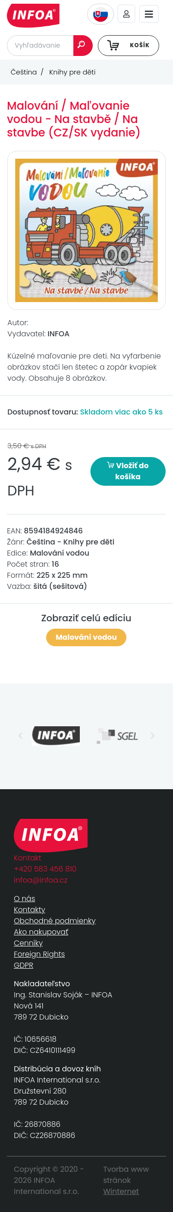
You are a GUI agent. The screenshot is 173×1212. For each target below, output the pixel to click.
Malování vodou (86, 637)
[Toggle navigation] (149, 14)
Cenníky (28, 943)
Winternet (121, 1191)
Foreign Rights (39, 954)
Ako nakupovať (41, 932)
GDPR (23, 965)
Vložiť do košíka (128, 471)
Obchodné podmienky (54, 920)
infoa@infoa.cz (40, 880)
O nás (24, 898)
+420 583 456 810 (45, 869)
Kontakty (29, 909)
